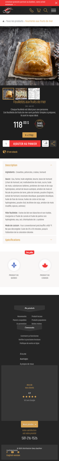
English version (13, 455)
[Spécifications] (51, 240)
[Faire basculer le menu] (53, 11)
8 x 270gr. (29, 134)
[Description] (51, 165)
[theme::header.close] (56, 3)
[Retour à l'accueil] (4, 21)
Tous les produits (14, 20)
